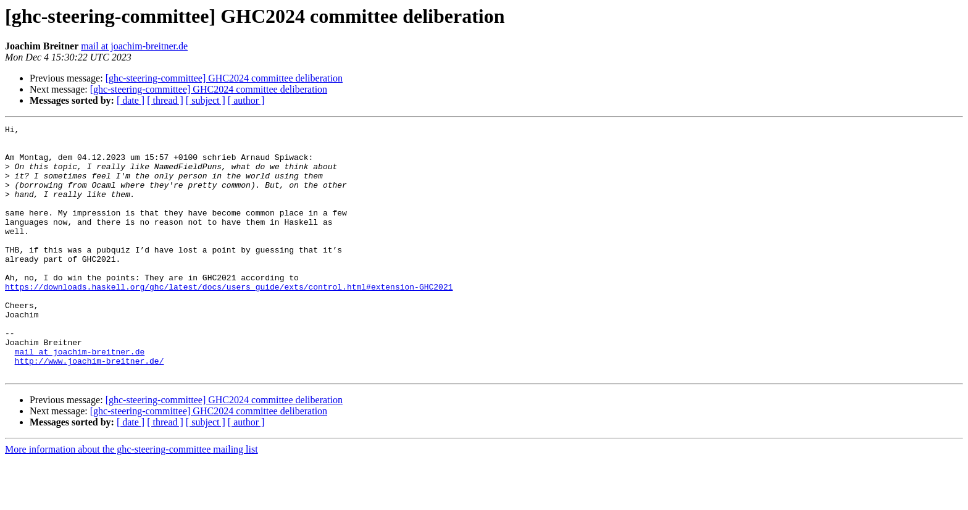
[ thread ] (165, 100)
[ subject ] (205, 100)
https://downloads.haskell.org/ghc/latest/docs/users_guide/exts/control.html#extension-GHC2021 (229, 319)
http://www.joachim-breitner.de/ (89, 408)
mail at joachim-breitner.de (134, 46)
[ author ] (246, 100)
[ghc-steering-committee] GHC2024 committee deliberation (224, 78)
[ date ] (130, 100)
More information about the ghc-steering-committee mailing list (131, 499)
